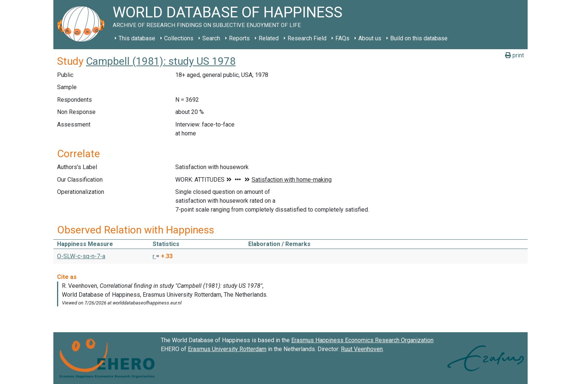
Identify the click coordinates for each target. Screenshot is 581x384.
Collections (178, 38)
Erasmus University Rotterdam (227, 349)
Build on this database (419, 38)
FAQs (342, 38)
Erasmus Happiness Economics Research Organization (362, 340)
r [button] (154, 256)
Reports (239, 38)
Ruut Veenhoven (362, 349)
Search (211, 38)
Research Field (307, 38)
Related (269, 38)
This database (137, 38)
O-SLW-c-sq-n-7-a (81, 256)
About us (369, 38)
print (514, 55)
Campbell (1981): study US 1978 (161, 61)
